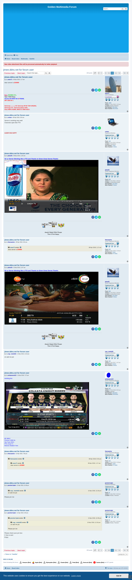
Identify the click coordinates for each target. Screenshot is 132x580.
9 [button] (105, 73)
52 (109, 492)
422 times (114, 107)
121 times (114, 183)
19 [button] (124, 73)
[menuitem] (15, 55)
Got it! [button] (118, 576)
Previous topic (9, 73)
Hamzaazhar (108, 239)
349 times (115, 394)
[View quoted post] (21, 247)
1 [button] (101, 73)
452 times (115, 108)
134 (110, 141)
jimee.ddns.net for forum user (18, 69)
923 (110, 249)
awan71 (107, 93)
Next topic (21, 73)
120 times (114, 393)
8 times (115, 365)
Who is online (8, 559)
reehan (107, 131)
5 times (115, 185)
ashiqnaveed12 (109, 379)
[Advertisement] (66, 34)
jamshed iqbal (109, 483)
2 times (115, 146)
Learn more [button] (76, 576)
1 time (113, 145)
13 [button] (119, 73)
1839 (110, 103)
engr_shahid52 (109, 351)
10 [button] (109, 73)
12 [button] (116, 73)
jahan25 (107, 170)
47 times (115, 253)
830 (110, 179)
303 (110, 361)
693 (110, 388)
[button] (95, 73)
